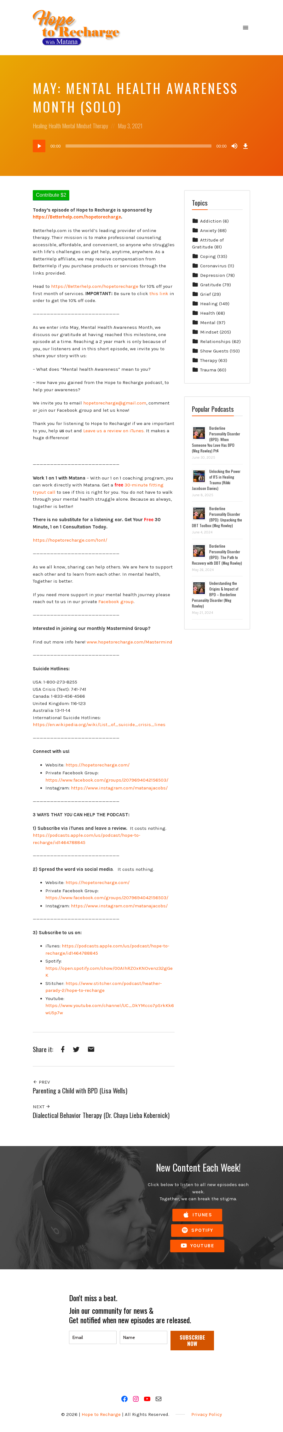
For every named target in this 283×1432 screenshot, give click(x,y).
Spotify (197, 1230)
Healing (40, 126)
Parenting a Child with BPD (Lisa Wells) (80, 1090)
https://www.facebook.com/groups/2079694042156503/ (106, 780)
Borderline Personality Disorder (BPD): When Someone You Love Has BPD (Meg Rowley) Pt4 (216, 439)
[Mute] (234, 146)
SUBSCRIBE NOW (192, 1340)
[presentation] (117, 1369)
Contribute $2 (51, 195)
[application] (141, 146)
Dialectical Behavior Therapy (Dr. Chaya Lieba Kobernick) (101, 1115)
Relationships (215, 341)
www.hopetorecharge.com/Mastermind (129, 642)
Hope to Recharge (101, 1414)
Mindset (83, 126)
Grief (205, 294)
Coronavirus (213, 266)
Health (55, 126)
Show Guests (214, 351)
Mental (68, 126)
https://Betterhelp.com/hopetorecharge (94, 286)
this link (158, 293)
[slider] (139, 146)
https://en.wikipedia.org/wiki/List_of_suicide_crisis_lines (99, 724)
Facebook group (116, 601)
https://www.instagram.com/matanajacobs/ (119, 788)
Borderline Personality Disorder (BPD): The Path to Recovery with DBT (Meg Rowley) (217, 554)
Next (41, 1106)
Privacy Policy (206, 1414)
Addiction (211, 221)
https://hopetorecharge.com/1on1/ (70, 540)
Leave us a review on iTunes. (114, 431)
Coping (208, 256)
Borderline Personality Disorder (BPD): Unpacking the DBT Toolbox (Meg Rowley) (217, 517)
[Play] (39, 146)
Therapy (100, 126)
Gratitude (210, 285)
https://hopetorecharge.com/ (98, 765)
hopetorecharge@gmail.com (114, 403)
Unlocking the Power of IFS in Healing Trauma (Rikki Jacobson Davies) (216, 480)
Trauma (208, 370)
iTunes (197, 1215)
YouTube (197, 1246)
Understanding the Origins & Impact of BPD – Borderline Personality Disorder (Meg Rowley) (215, 594)
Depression (212, 275)
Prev (41, 1082)
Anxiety (208, 230)
